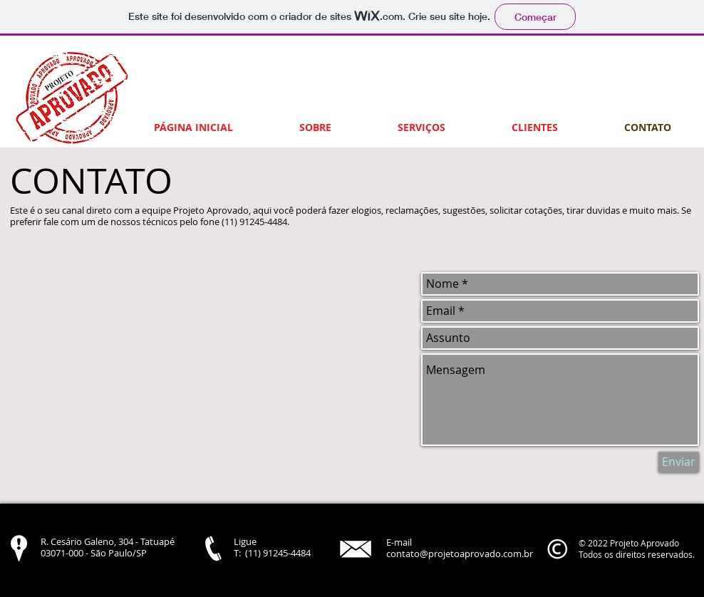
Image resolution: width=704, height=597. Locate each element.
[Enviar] (678, 462)
